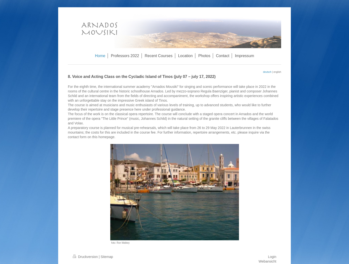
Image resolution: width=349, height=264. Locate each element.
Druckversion (86, 257)
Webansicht (267, 261)
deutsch (267, 72)
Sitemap (107, 257)
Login (272, 257)
